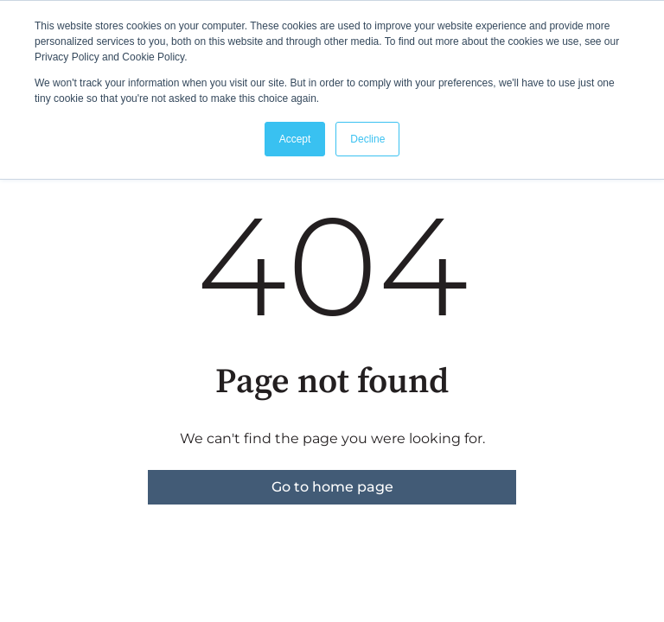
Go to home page (332, 487)
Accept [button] (295, 139)
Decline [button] (367, 139)
